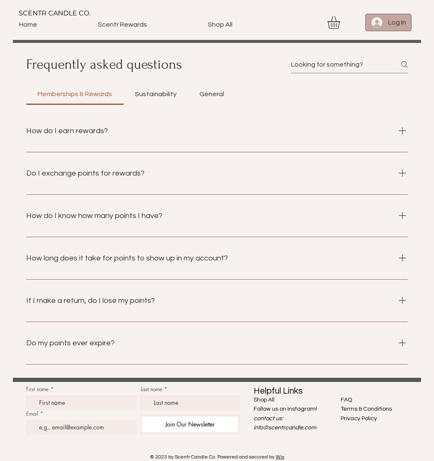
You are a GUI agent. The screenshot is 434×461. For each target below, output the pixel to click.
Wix (280, 457)
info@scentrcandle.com (285, 428)
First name (37, 389)
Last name (151, 389)
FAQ (346, 400)
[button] (341, 22)
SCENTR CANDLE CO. (54, 13)
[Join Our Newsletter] (190, 424)
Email (32, 413)
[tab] (75, 94)
